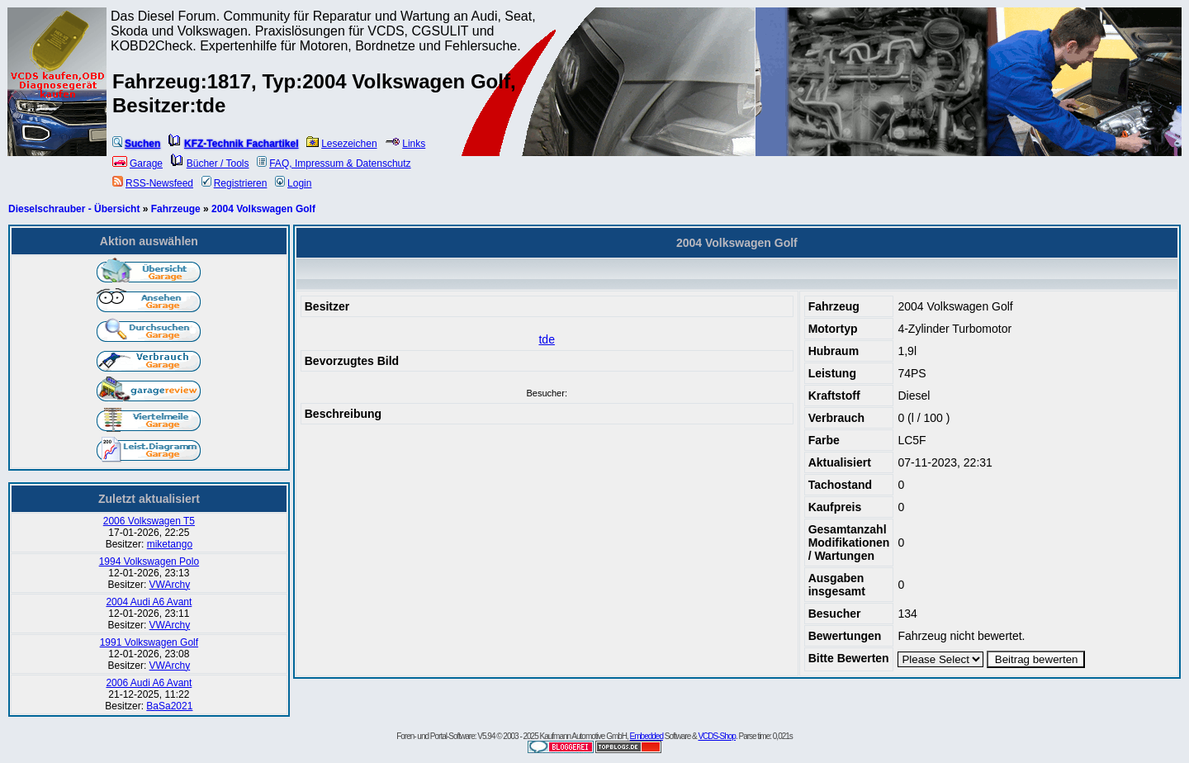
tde (546, 339)
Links (405, 143)
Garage (137, 163)
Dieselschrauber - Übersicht (74, 209)
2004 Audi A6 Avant (149, 602)
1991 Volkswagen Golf (149, 642)
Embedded (646, 736)
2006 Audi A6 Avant (149, 683)
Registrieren (234, 183)
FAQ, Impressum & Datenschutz (333, 163)
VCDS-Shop (716, 736)
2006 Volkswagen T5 (149, 521)
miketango (169, 544)
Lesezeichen (341, 143)
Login (293, 183)
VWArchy (170, 584)
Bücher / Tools (210, 163)
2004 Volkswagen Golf (263, 209)
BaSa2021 (169, 706)
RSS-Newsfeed (152, 183)
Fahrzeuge (176, 209)
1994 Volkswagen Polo (149, 561)
